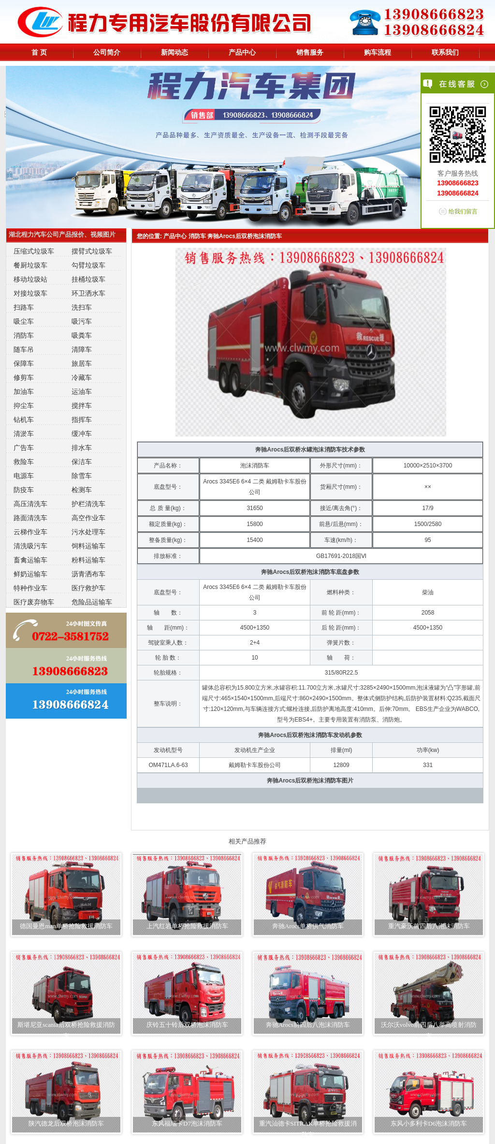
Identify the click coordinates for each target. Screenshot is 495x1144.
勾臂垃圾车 (88, 265)
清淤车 (24, 433)
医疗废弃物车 (34, 602)
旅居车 (82, 363)
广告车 (24, 448)
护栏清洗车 (88, 504)
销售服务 (309, 52)
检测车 (82, 490)
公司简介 (106, 52)
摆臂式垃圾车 (92, 251)
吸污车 (82, 321)
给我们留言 (463, 211)
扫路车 (24, 307)
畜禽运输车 (30, 560)
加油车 (24, 391)
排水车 (82, 448)
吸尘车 (24, 321)
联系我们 (445, 52)
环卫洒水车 (88, 293)
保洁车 (82, 462)
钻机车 (24, 419)
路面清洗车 (30, 518)
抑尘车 (24, 405)
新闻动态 (174, 52)
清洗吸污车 (30, 546)
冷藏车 (82, 377)
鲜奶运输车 (30, 574)
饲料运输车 (88, 546)
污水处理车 (88, 532)
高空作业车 (88, 518)
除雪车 (82, 476)
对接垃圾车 (30, 293)
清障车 (82, 349)
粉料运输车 (88, 560)
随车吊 (24, 349)
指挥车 (82, 419)
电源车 (24, 476)
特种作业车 (30, 588)
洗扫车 (82, 307)
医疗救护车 (88, 588)
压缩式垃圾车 (34, 251)
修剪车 (24, 377)
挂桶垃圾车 (88, 279)
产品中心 (242, 52)
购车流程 (377, 52)
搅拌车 (82, 405)
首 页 (39, 52)
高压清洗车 (30, 504)
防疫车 (24, 490)
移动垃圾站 (30, 279)
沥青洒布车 (88, 574)
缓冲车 (82, 433)
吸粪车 (82, 335)
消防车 (24, 335)
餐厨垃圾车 (30, 265)
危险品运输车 (92, 602)
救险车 (24, 462)
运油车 (82, 391)
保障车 (24, 363)
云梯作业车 (30, 532)
